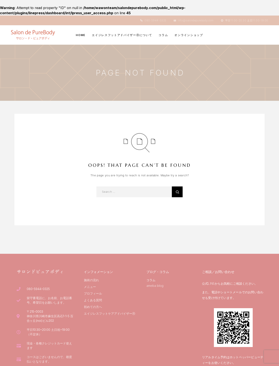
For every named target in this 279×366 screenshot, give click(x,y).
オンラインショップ (188, 35)
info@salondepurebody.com (195, 20)
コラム (163, 35)
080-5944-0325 (155, 20)
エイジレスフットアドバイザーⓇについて (122, 35)
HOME (80, 35)
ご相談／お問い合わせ (218, 272)
